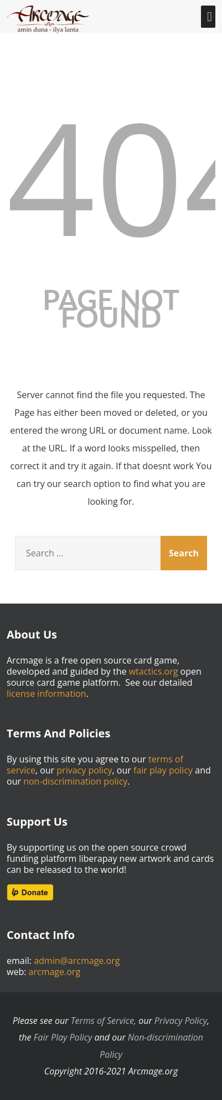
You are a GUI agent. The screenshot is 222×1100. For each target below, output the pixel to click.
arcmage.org (55, 972)
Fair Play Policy (63, 1037)
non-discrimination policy (75, 781)
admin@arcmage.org (77, 961)
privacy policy (84, 770)
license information (46, 693)
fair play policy (163, 770)
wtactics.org (153, 671)
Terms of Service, (103, 1020)
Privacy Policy (180, 1020)
